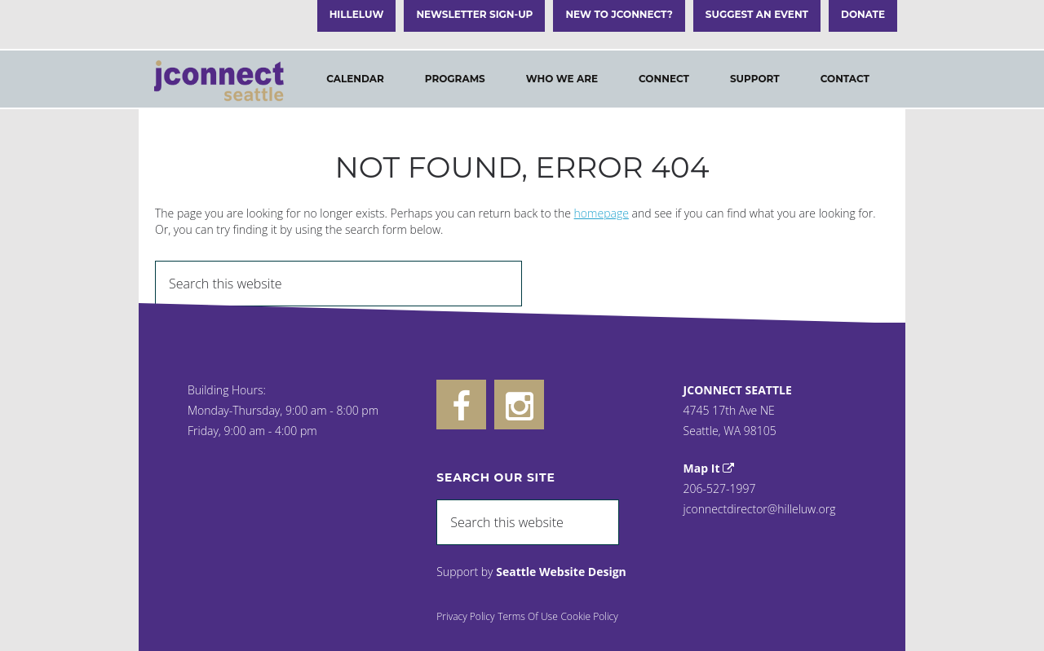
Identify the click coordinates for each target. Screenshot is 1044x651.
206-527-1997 (719, 488)
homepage (601, 213)
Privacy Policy (465, 616)
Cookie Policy (588, 616)
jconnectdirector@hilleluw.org (759, 509)
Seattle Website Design (561, 571)
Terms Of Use (528, 616)
